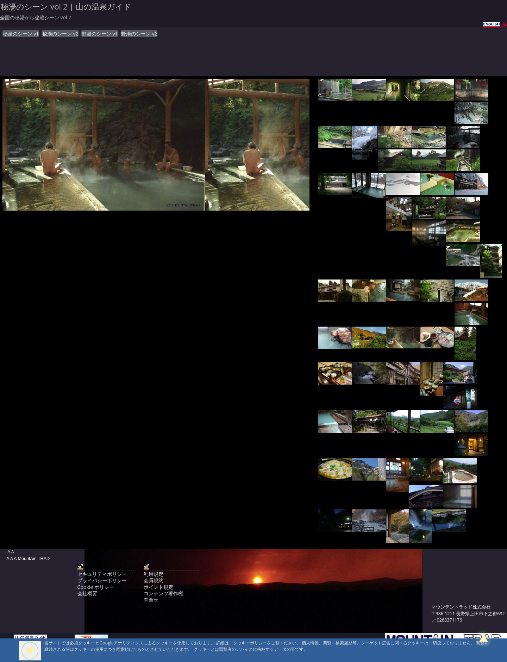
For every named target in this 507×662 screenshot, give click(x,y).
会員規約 (153, 580)
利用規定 (153, 574)
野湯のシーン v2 (139, 34)
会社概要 (87, 593)
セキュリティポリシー (102, 574)
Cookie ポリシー (95, 587)
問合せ (151, 599)
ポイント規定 (158, 587)
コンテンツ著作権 (163, 593)
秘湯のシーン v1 (21, 34)
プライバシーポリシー (102, 580)
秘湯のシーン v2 (60, 34)
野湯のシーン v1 (100, 34)
